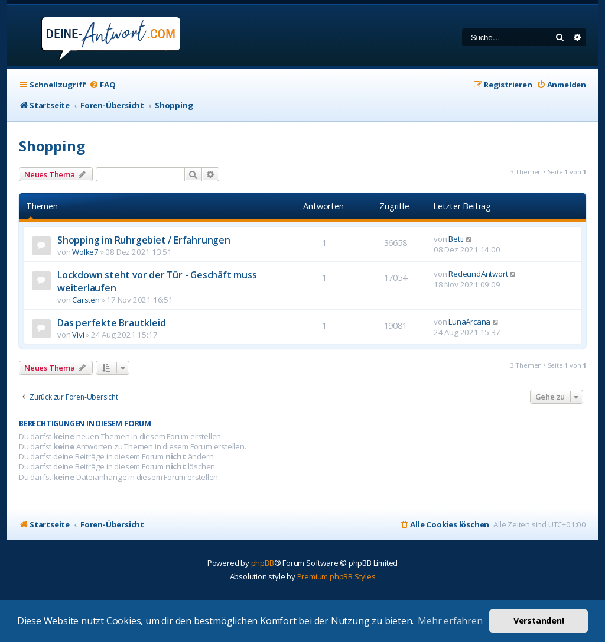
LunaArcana (469, 321)
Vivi (78, 334)
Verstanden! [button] (538, 620)
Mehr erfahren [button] (450, 620)
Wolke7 (85, 252)
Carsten (86, 299)
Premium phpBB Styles (336, 576)
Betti (456, 239)
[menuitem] (102, 84)
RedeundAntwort (478, 273)
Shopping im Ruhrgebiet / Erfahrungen (143, 240)
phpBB (262, 562)
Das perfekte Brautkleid (111, 322)
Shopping (51, 145)
